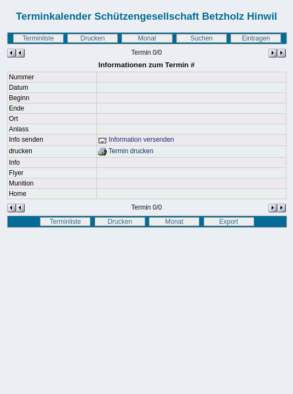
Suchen (202, 38)
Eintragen (256, 38)
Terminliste (38, 38)
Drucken (93, 38)
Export (228, 221)
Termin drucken (125, 151)
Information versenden (136, 139)
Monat (147, 38)
